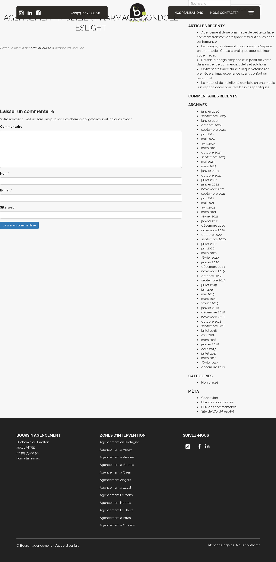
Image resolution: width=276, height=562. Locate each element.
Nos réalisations (189, 12)
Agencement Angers (115, 480)
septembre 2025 (213, 116)
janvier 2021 (210, 221)
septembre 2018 (213, 326)
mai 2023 (208, 162)
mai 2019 (208, 294)
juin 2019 (207, 289)
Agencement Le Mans (116, 495)
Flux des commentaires (218, 407)
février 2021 (209, 216)
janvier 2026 (210, 111)
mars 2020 (209, 253)
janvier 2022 (210, 184)
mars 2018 (208, 340)
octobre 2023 (211, 152)
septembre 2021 (213, 194)
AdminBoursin (40, 48)
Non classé (209, 382)
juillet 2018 (209, 331)
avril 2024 (208, 143)
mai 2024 (208, 139)
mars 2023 (208, 166)
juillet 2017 (209, 353)
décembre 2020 (213, 225)
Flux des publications (217, 402)
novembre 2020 (213, 230)
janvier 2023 (210, 171)
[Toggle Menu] (251, 12)
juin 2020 (208, 248)
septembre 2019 (213, 280)
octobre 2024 (211, 125)
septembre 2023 (213, 157)
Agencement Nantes (115, 503)
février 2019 (210, 303)
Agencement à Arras (115, 518)
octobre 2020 (211, 235)
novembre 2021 (212, 189)
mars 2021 (208, 212)
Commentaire (11, 127)
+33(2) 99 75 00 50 (85, 13)
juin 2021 (207, 198)
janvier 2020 (210, 262)
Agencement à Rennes (117, 457)
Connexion (209, 398)
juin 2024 (208, 134)
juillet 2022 (209, 180)
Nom (4, 173)
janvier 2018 (210, 344)
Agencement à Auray (116, 450)
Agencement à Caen (115, 472)
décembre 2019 (213, 267)
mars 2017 (208, 358)
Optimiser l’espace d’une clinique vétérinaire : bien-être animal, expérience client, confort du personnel (233, 73)
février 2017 (209, 363)
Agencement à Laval (115, 488)
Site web (7, 207)
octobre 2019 (211, 276)
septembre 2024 (213, 130)
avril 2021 (208, 207)
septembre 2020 (213, 239)
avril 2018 (208, 335)
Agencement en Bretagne (119, 442)
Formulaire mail (27, 458)
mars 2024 (209, 148)
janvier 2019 (210, 308)
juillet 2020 (209, 244)
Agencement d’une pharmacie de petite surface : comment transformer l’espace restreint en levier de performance (236, 36)
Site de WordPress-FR (217, 411)
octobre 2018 (211, 321)
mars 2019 (208, 299)
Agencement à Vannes (117, 465)
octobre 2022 (211, 175)
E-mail (6, 190)
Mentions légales (221, 545)
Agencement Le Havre (116, 510)
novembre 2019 (213, 271)
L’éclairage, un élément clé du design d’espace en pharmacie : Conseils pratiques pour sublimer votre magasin (234, 50)
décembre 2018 (213, 312)
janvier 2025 (210, 121)
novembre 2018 (213, 317)
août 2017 (208, 349)
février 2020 (210, 257)
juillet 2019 (209, 285)
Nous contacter (224, 12)
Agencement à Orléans (117, 525)
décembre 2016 (213, 367)
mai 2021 (207, 203)
